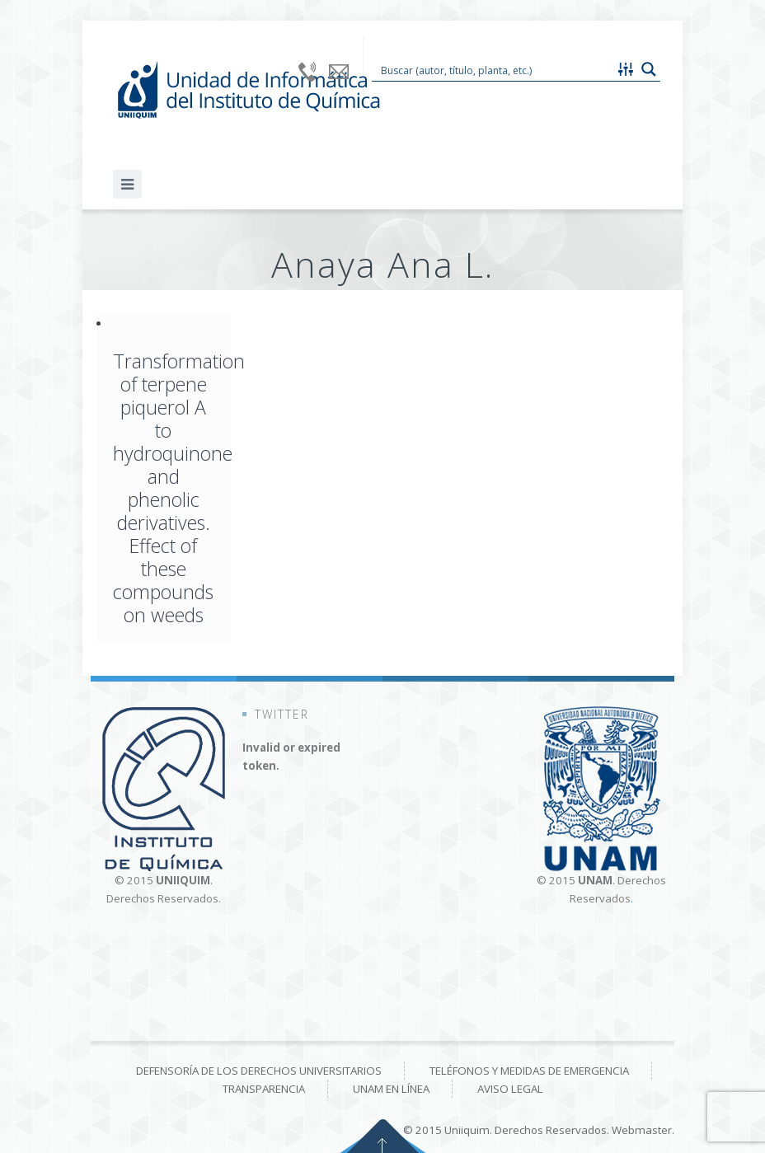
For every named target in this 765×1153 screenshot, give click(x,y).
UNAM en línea (391, 1088)
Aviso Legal (510, 1088)
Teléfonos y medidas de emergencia (529, 1070)
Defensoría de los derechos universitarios (259, 1070)
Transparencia (264, 1088)
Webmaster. (643, 1130)
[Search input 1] (494, 69)
